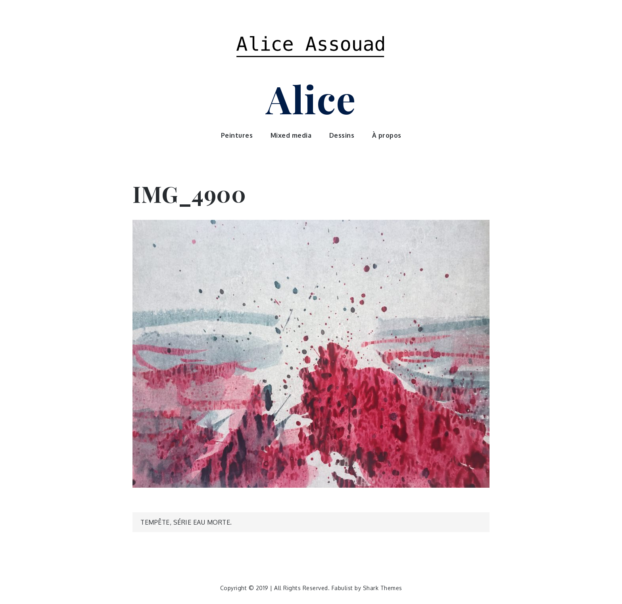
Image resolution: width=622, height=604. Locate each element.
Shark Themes (382, 588)
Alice (311, 98)
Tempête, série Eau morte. (186, 522)
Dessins (342, 135)
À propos (386, 135)
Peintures (237, 135)
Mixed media (291, 135)
